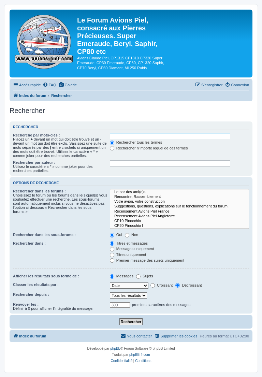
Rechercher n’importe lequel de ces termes (149, 148)
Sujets (144, 276)
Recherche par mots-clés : (36, 135)
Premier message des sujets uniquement (147, 260)
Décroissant (188, 285)
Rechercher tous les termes (136, 142)
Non (131, 235)
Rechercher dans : (29, 243)
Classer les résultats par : (36, 284)
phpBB (115, 348)
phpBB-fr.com (139, 355)
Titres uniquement (128, 254)
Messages (121, 276)
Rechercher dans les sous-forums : (44, 235)
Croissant (161, 285)
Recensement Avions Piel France (179, 211)
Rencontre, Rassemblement (179, 196)
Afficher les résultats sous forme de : (46, 276)
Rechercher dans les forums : (39, 191)
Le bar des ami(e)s (179, 192)
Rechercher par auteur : (34, 162)
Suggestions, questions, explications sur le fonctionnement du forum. (179, 206)
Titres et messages (129, 243)
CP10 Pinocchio (179, 221)
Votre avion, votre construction (179, 201)
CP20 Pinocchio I (179, 225)
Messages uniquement (132, 249)
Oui (116, 235)
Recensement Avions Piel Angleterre (179, 216)
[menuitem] (49, 85)
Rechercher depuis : (31, 294)
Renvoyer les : (26, 304)
